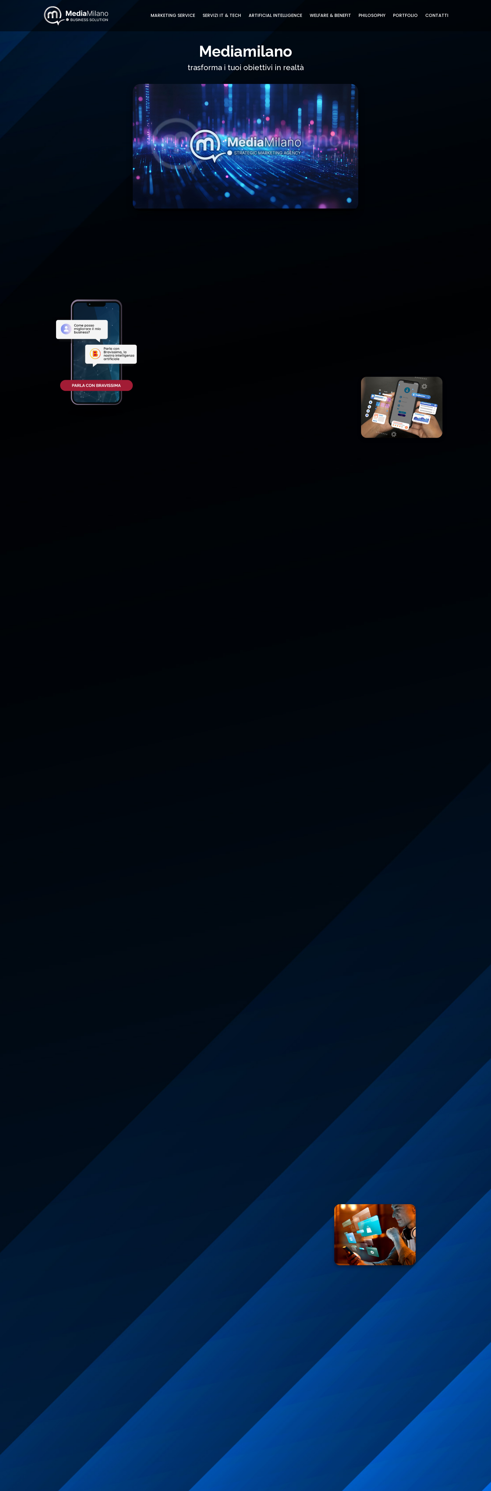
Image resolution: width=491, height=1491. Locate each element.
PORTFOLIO (405, 15)
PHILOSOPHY (372, 15)
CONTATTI (436, 15)
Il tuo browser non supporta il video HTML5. (245, 146)
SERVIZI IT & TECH (222, 15)
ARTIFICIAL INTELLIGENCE (275, 15)
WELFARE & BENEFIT (330, 15)
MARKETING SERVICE (173, 15)
